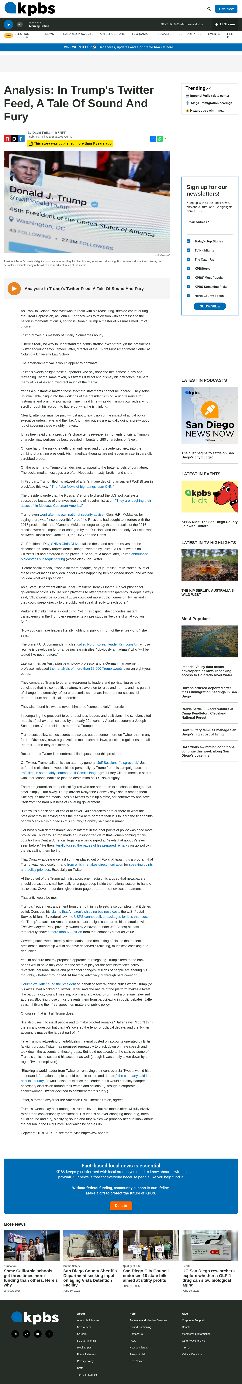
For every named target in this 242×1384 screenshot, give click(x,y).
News (49, 37)
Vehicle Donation (192, 1354)
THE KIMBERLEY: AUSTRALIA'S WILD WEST (208, 593)
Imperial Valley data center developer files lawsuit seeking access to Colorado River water (207, 671)
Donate (121, 1205)
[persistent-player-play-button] (8, 27)
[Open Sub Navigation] (48, 43)
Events (214, 37)
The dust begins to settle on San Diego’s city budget (208, 455)
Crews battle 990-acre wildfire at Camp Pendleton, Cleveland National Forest (207, 713)
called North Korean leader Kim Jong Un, (108, 644)
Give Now (226, 10)
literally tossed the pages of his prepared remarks (92, 845)
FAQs (133, 1340)
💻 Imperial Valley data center (207, 96)
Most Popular (196, 618)
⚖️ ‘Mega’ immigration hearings (208, 103)
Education (10, 1266)
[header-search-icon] (209, 10)
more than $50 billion (66, 932)
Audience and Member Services (148, 1320)
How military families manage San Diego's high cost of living (209, 732)
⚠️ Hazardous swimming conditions (203, 112)
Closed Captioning (140, 1327)
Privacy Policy (85, 1361)
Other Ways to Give (193, 1340)
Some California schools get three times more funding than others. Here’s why (31, 1278)
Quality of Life (131, 1266)
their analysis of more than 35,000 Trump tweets (86, 668)
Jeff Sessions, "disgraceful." (118, 763)
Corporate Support (193, 1320)
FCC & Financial (86, 1340)
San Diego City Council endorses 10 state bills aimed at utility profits (146, 1276)
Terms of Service (87, 1374)
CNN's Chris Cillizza (65, 544)
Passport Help (138, 1354)
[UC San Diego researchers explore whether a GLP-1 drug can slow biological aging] (210, 1245)
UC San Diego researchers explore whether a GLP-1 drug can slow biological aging (208, 1278)
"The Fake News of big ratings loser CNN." (82, 486)
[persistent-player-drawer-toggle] (225, 27)
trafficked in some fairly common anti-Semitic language (62, 773)
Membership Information (196, 1333)
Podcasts (164, 37)
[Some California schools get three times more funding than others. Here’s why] (32, 1245)
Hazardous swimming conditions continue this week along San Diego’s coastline (208, 751)
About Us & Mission (88, 1320)
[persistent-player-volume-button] (20, 27)
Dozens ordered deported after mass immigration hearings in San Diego (209, 692)
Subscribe (210, 306)
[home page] (29, 10)
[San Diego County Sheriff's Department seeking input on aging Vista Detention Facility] (91, 1245)
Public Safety (71, 1266)
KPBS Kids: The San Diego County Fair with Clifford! (210, 524)
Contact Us (136, 1333)
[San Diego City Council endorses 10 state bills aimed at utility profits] (151, 1245)
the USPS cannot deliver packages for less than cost (108, 917)
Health (186, 1266)
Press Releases (86, 1354)
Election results (22, 39)
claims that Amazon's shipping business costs (85, 911)
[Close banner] (237, 47)
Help (230, 39)
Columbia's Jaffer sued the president (48, 984)
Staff (80, 1367)
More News (16, 1224)
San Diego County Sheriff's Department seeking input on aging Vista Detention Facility (90, 1278)
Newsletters (84, 1327)
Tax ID (186, 1347)
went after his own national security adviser (72, 514)
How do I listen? (139, 1347)
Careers (82, 1333)
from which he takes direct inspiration (95, 864)
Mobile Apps (84, 1347)
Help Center (137, 1361)
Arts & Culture (112, 37)
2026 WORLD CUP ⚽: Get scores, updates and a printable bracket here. (119, 47)
